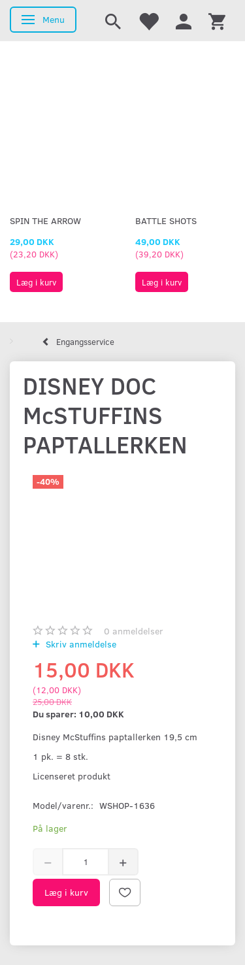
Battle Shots (166, 220)
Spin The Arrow (45, 220)
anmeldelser (133, 631)
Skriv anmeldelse (79, 644)
